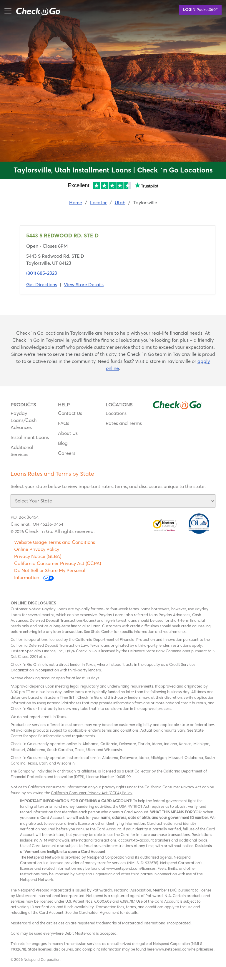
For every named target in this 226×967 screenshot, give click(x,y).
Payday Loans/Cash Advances (23, 420)
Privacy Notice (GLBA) (37, 556)
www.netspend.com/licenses (131, 868)
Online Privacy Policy (36, 549)
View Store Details (84, 284)
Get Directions (41, 284)
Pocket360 (200, 9)
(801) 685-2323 (41, 273)
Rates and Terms (124, 423)
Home (75, 202)
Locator (98, 202)
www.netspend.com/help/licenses (184, 949)
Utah (120, 202)
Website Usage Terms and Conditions (54, 542)
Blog (63, 443)
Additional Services (22, 450)
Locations (116, 413)
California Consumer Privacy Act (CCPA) (57, 563)
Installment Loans (30, 437)
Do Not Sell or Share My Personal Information (49, 574)
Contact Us (70, 413)
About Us (68, 433)
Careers (66, 453)
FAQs (63, 423)
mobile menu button (35, 10)
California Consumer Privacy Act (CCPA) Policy (91, 792)
